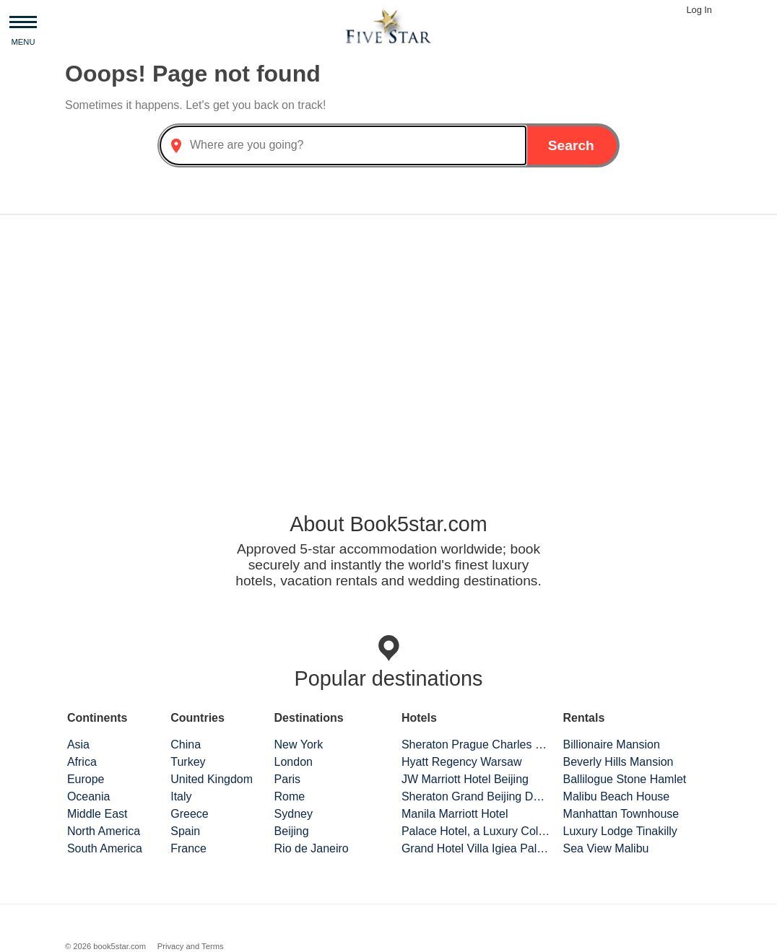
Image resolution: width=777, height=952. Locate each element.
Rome (289, 796)
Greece (189, 814)
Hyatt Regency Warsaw (461, 762)
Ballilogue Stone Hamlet (625, 779)
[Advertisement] (388, 339)
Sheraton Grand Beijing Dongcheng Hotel (475, 796)
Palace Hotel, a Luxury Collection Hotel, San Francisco (475, 831)
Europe (86, 779)
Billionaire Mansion (611, 744)
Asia (78, 744)
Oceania (88, 796)
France (188, 848)
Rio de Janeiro (311, 848)
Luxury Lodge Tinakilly (620, 831)
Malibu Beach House (616, 796)
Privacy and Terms (190, 946)
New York (299, 744)
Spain (185, 831)
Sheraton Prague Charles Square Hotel (475, 744)
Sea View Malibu (606, 848)
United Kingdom (211, 779)
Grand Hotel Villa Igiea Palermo (475, 848)
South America (104, 848)
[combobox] (343, 145)
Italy (180, 796)
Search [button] (571, 145)
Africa (82, 762)
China (185, 744)
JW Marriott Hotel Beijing (465, 779)
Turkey (187, 762)
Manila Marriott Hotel (454, 814)
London (293, 762)
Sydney (293, 814)
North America (103, 831)
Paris (287, 779)
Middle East (97, 814)
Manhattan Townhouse (621, 814)
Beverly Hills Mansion (618, 762)
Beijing (291, 831)
